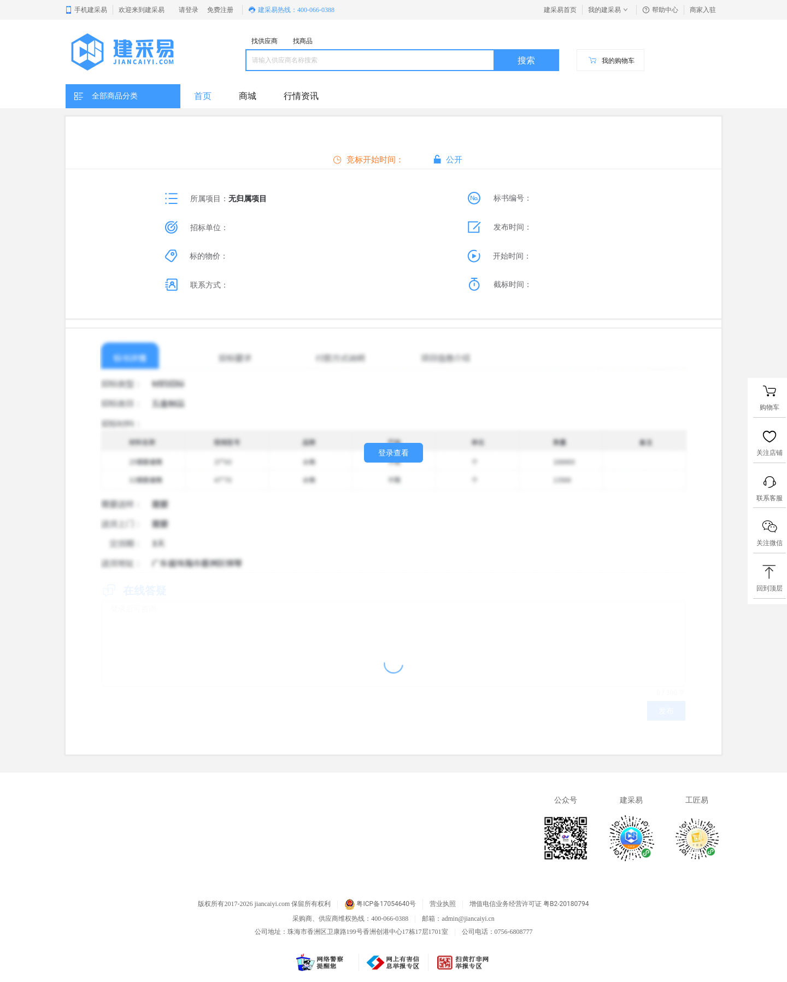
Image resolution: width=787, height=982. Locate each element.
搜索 (526, 60)
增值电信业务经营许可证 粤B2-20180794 (529, 904)
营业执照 (443, 904)
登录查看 (393, 452)
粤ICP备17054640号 (380, 904)
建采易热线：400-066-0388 (291, 10)
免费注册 (220, 10)
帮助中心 (660, 10)
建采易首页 (560, 10)
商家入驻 (703, 10)
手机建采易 (85, 10)
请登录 (188, 10)
